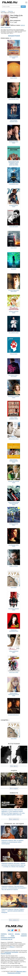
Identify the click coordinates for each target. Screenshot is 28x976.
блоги (2, 935)
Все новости (14, 819)
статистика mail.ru (6, 939)
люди (12, 935)
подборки (24, 935)
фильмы (17, 934)
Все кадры (14, 788)
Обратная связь (21, 971)
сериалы (24, 934)
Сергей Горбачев (6, 953)
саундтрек (7, 27)
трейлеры (4, 934)
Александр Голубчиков (11, 952)
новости (10, 934)
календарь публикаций (8, 937)
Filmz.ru (12, 947)
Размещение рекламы (14, 973)
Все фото (14, 766)
